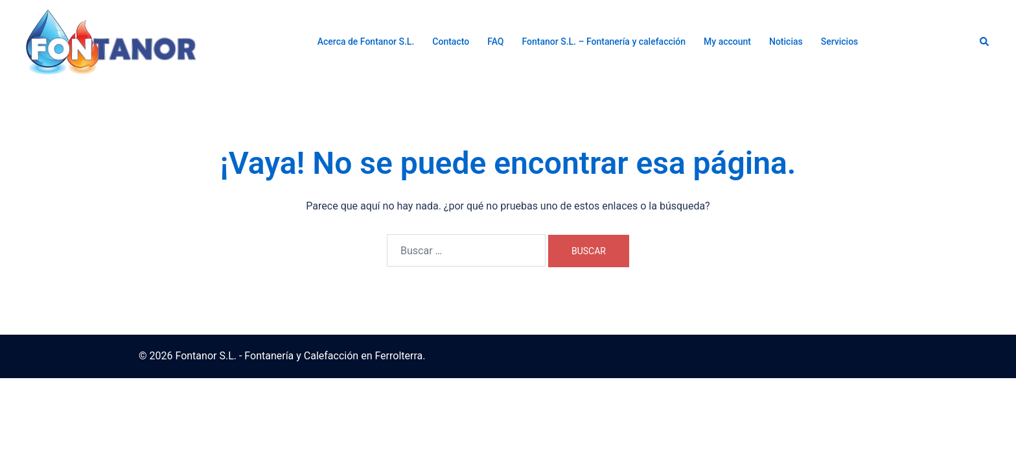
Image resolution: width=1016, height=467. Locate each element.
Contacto (450, 41)
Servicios (840, 41)
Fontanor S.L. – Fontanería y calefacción (604, 41)
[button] (985, 42)
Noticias (786, 41)
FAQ (495, 41)
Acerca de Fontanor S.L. (366, 41)
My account (727, 41)
